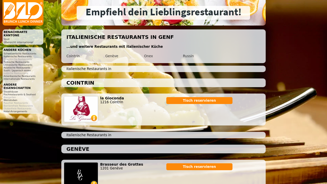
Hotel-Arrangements (15, 111)
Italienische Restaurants (18, 56)
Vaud (6, 39)
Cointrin (73, 56)
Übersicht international (18, 42)
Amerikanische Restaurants (20, 76)
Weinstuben (10, 100)
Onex (148, 56)
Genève (111, 56)
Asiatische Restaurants (17, 67)
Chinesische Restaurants (18, 64)
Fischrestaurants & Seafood (20, 94)
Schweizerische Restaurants (20, 53)
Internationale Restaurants (19, 78)
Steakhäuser (11, 91)
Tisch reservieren (199, 100)
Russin (188, 56)
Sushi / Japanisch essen (17, 70)
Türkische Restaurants (16, 62)
